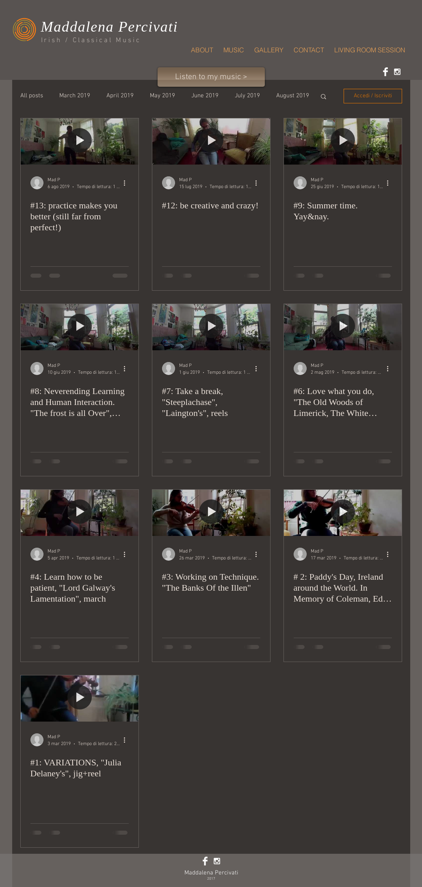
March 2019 (74, 95)
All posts (31, 95)
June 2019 (205, 95)
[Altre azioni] (127, 183)
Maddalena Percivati (211, 872)
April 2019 (120, 95)
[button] (323, 97)
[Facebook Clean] (385, 71)
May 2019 (162, 95)
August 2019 (292, 95)
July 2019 (247, 95)
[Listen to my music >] (211, 77)
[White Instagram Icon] (397, 71)
